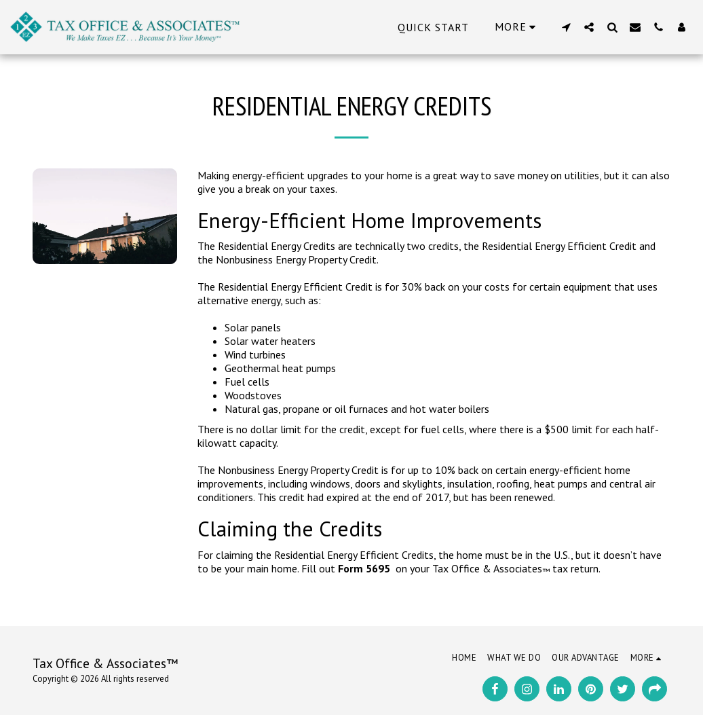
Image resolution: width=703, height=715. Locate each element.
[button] (566, 27)
